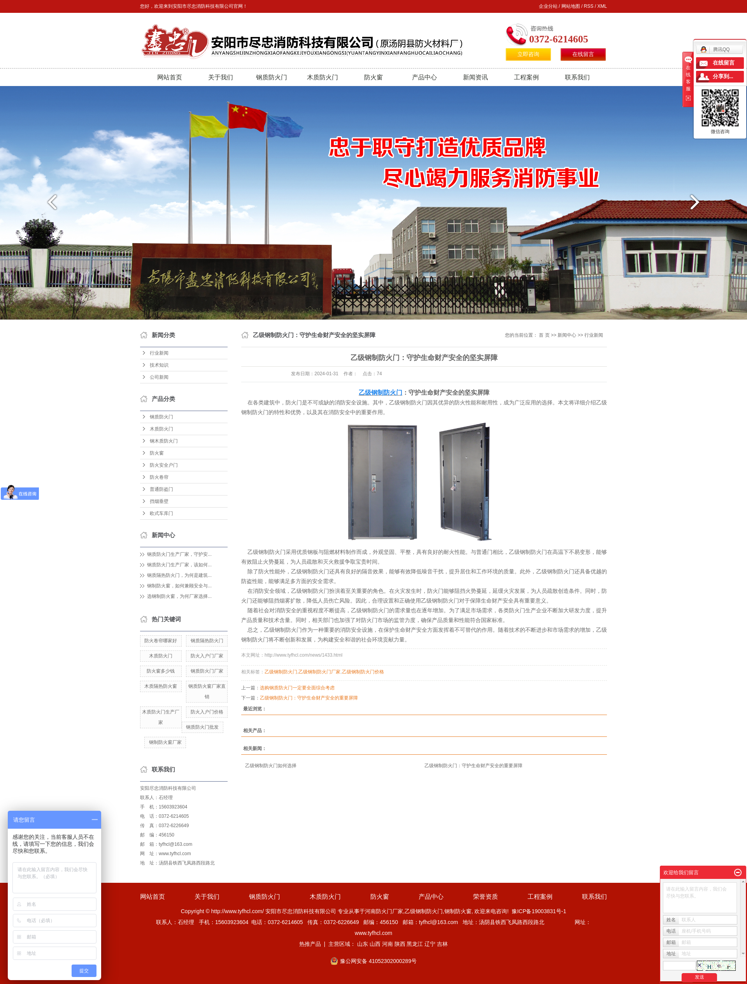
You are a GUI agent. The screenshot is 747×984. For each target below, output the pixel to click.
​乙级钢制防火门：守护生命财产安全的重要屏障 (309, 698)
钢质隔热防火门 (207, 640)
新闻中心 (567, 335)
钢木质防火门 (164, 441)
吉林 (442, 944)
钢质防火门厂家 (207, 671)
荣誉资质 (485, 896)
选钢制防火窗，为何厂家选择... (179, 596)
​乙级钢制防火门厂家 (319, 672)
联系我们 (577, 77)
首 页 (544, 335)
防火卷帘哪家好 (160, 640)
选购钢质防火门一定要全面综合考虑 (297, 688)
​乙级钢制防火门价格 (363, 672)
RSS (589, 6)
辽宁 (429, 944)
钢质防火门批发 (202, 727)
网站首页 (169, 77)
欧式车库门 (161, 513)
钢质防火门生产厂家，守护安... (179, 554)
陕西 (400, 944)
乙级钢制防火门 (424, 911)
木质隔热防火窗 (160, 686)
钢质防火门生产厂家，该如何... (179, 565)
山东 (362, 944)
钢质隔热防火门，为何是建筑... (179, 575)
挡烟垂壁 (159, 501)
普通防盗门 (161, 489)
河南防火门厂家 (384, 911)
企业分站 (548, 6)
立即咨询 (528, 54)
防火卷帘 (159, 477)
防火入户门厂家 (207, 656)
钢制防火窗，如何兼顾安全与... (179, 586)
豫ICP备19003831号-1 (539, 911)
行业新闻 (159, 353)
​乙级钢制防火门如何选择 (270, 765)
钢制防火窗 (458, 911)
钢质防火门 (271, 77)
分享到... (723, 76)
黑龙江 (415, 944)
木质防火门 (322, 77)
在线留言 (583, 54)
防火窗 (373, 77)
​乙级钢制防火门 (281, 672)
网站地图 (570, 6)
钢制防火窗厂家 (165, 742)
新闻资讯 (475, 77)
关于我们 (220, 77)
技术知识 (159, 365)
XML (602, 6)
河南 (387, 944)
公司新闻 (159, 377)
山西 (375, 944)
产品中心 (424, 77)
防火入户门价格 (207, 712)
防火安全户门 (164, 465)
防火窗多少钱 (161, 671)
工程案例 (526, 77)
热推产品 (310, 944)
